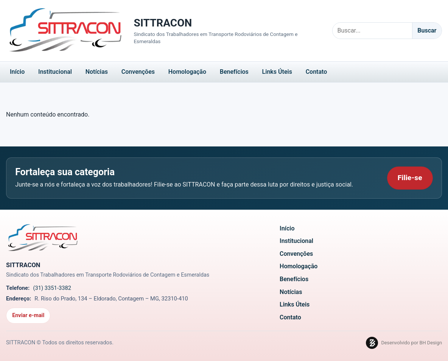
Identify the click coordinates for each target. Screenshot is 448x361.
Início (17, 71)
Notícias (97, 71)
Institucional (55, 71)
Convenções (138, 71)
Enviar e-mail (28, 315)
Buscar (426, 30)
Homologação (187, 71)
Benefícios (234, 71)
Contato (316, 71)
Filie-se (410, 177)
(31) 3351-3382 (52, 288)
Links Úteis (277, 71)
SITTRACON (163, 23)
